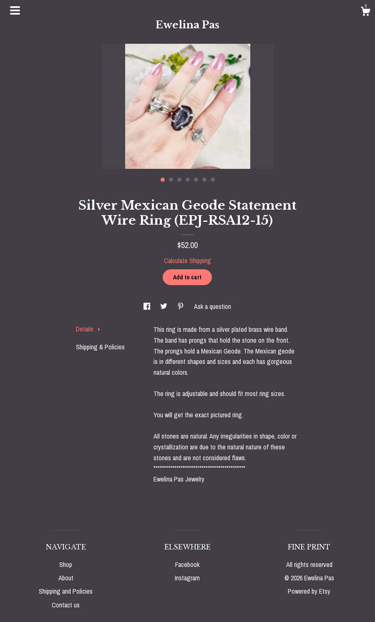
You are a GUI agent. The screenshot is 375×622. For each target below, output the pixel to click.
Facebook (187, 564)
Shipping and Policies (66, 591)
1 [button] (163, 180)
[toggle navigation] (15, 10)
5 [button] (196, 180)
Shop (65, 564)
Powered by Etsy (309, 591)
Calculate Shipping (187, 260)
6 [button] (204, 180)
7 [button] (213, 180)
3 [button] (179, 180)
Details (88, 329)
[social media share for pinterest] (181, 306)
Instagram (187, 577)
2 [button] (171, 180)
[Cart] (365, 12)
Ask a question (212, 306)
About (65, 577)
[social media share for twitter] (164, 306)
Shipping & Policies (100, 346)
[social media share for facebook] (147, 306)
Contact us (66, 604)
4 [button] (188, 180)
